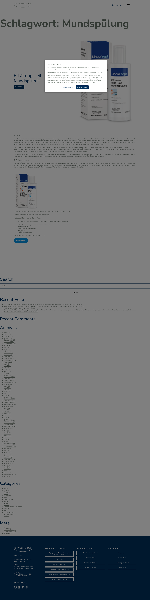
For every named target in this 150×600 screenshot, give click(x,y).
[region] (76, 76)
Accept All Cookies (82, 87)
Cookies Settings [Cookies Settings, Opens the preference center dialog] (68, 87)
